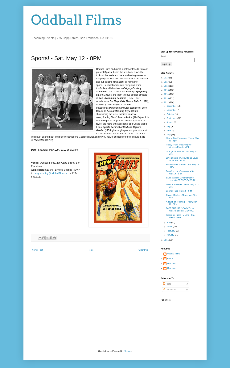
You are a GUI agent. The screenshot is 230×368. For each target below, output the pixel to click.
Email (163, 56)
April (168, 222)
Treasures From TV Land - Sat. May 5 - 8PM (180, 216)
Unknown (171, 263)
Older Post (143, 250)
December (171, 106)
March (169, 226)
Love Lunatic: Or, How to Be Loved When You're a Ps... (182, 159)
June (169, 130)
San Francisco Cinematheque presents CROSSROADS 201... (182, 179)
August (170, 122)
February (170, 231)
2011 (166, 240)
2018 (166, 78)
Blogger (127, 351)
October (170, 114)
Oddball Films (76, 20)
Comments (169, 289)
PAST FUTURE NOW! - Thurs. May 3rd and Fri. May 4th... (180, 209)
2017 (166, 82)
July (168, 126)
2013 (166, 98)
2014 (166, 94)
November (171, 110)
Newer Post (37, 250)
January (170, 235)
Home (90, 250)
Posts (167, 284)
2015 (166, 90)
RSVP (170, 258)
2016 (166, 86)
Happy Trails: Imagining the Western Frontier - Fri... (178, 146)
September (171, 118)
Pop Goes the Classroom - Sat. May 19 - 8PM (180, 172)
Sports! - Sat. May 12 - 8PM (179, 191)
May (168, 134)
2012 (166, 102)
